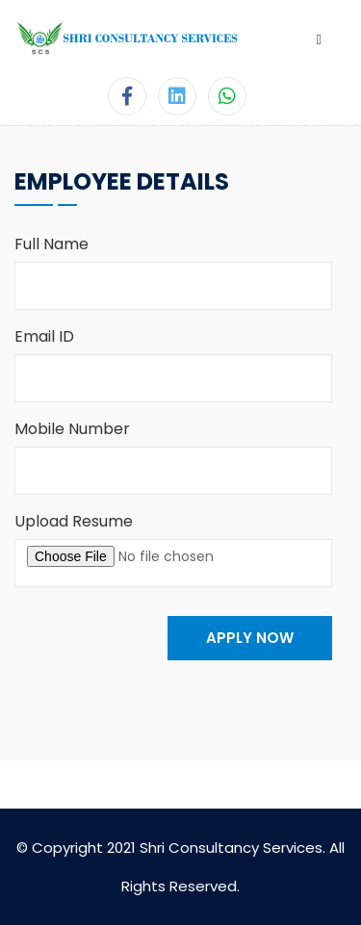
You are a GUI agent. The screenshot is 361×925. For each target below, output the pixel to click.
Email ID (44, 336)
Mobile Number (72, 429)
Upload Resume (73, 521)
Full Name (51, 244)
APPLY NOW (250, 638)
